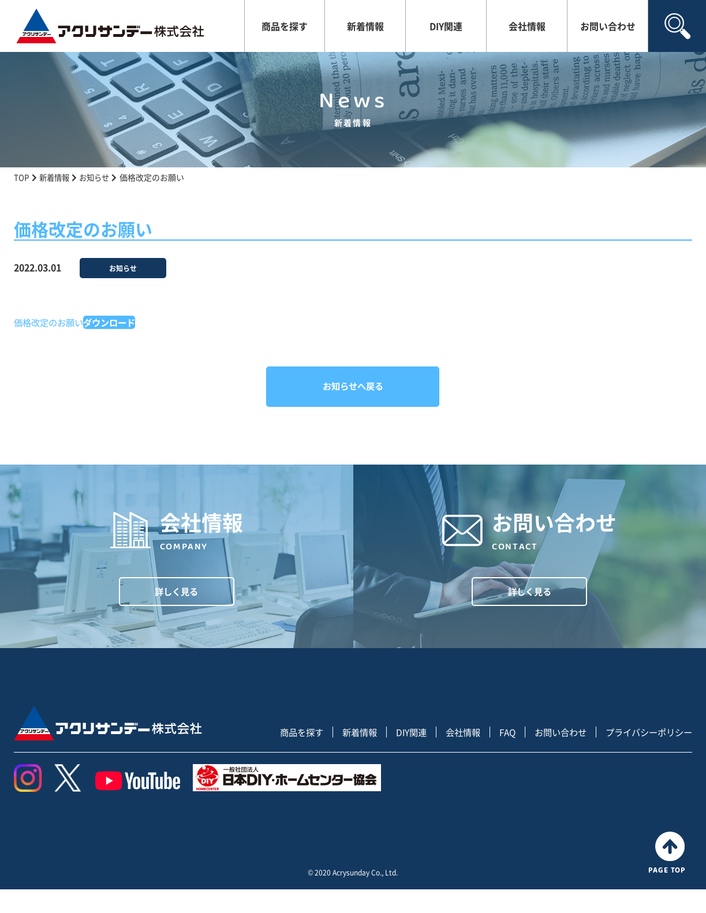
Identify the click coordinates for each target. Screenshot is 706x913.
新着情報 (365, 26)
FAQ (497, 755)
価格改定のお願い (51, 322)
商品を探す (285, 26)
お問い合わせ (608, 26)
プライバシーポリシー (646, 755)
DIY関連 (445, 26)
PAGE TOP (669, 876)
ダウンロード (115, 322)
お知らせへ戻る (352, 386)
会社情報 (527, 26)
